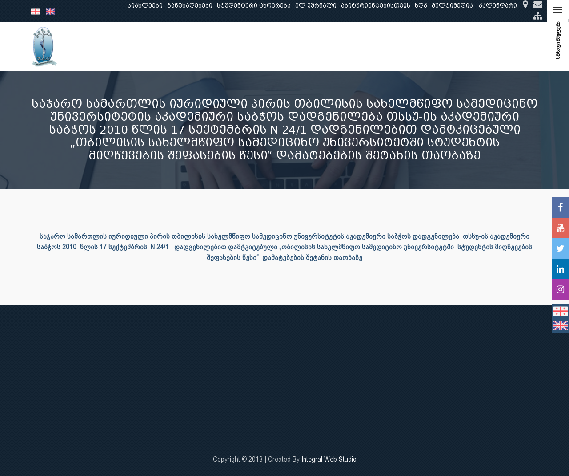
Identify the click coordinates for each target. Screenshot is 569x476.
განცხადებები (189, 5)
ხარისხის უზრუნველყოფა (360, 46)
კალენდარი (498, 5)
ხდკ (421, 5)
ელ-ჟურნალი (316, 5)
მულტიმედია (452, 5)
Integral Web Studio (329, 459)
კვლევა (208, 46)
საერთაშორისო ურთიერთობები (467, 46)
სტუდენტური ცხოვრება (254, 5)
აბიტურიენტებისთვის (375, 5)
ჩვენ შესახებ (117, 46)
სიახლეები (145, 5)
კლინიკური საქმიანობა (269, 46)
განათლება (167, 46)
